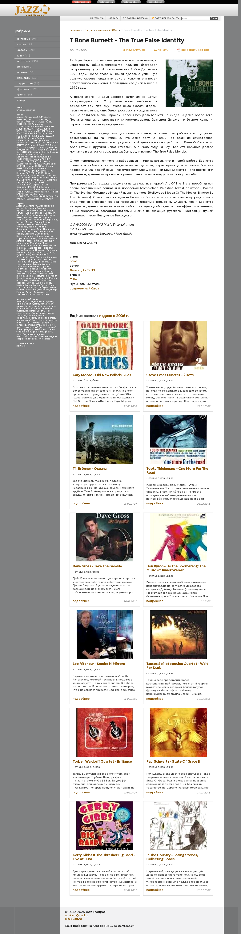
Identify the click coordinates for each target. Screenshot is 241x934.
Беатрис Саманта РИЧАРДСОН (31, 139)
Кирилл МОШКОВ (35, 154)
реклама (21, 346)
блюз (19, 110)
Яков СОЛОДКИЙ (43, 199)
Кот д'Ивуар (31, 287)
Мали (45, 243)
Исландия (21, 231)
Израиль (33, 227)
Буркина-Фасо (43, 283)
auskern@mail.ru (77, 915)
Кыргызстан (50, 238)
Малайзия (35, 243)
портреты (27, 61)
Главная (75, 30)
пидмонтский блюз (26, 320)
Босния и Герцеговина (38, 276)
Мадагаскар (41, 278)
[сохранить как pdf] (193, 50)
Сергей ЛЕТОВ (40, 185)
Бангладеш (36, 210)
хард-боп (21, 334)
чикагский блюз (25, 336)
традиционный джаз (34, 329)
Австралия (21, 206)
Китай (39, 236)
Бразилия (50, 213)
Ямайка (20, 276)
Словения (21, 259)
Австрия (33, 206)
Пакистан (52, 250)
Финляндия (22, 269)
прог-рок (21, 322)
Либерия (43, 287)
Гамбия (20, 285)
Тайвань (20, 262)
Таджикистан (41, 292)
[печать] (161, 50)
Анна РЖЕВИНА (36, 133)
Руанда (20, 292)
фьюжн (48, 332)
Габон (29, 220)
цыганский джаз (37, 334)
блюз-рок (45, 306)
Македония (22, 243)
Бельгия (20, 213)
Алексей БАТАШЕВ (35, 122)
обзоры (26, 50)
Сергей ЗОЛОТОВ (26, 182)
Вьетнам (20, 220)
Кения (54, 276)
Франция (35, 269)
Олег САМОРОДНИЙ (45, 175)
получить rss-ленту (165, 18)
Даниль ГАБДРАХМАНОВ (44, 196)
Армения (41, 208)
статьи (25, 44)
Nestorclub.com (124, 926)
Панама (20, 252)
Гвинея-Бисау (40, 285)
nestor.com (81, 2)
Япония (45, 294)
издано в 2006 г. (107, 30)
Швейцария (36, 271)
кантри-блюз (48, 318)
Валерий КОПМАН (41, 140)
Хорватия (46, 269)
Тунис (53, 262)
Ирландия (48, 229)
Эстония (31, 273)
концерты (27, 77)
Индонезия (22, 229)
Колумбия (49, 236)
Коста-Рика (30, 238)
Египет (51, 285)
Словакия (52, 257)
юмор (21, 100)
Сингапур (40, 257)
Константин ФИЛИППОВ (29, 157)
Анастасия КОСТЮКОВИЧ (29, 125)
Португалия (48, 252)
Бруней (30, 283)
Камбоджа (42, 234)
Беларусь (48, 210)
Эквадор (21, 273)
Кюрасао (28, 278)
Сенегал (20, 257)
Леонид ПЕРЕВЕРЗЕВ (27, 161)
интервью (27, 39)
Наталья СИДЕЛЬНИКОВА (30, 173)
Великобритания (36, 215)
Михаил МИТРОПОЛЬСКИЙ (34, 167)
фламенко (38, 332)
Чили (26, 271)
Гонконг (20, 222)
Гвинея (28, 285)
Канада (31, 236)
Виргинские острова (39, 217)
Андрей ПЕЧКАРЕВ (38, 131)
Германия (52, 220)
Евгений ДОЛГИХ (42, 152)
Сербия (30, 257)
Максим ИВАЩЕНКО (35, 164)
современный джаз (27, 339)
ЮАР (51, 273)
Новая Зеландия (25, 250)
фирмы (24, 94)
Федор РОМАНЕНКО (45, 189)
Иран (39, 229)
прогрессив (47, 322)
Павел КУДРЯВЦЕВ (26, 180)
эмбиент (39, 336)
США (38, 259)
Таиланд (47, 259)
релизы (24, 66)
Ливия (52, 287)
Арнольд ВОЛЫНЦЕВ (39, 136)
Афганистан (22, 210)
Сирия (29, 292)
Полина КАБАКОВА (47, 180)
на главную (97, 18)
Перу (28, 252)
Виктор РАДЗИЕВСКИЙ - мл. (31, 142)
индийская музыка (34, 315)
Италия (42, 231)
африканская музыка (27, 304)
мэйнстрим (31, 311)
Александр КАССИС (27, 119)
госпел (42, 311)
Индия (42, 227)
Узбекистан (22, 266)
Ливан (28, 241)
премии (25, 72)
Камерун (21, 236)
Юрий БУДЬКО (24, 192)
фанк (28, 332)
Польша (36, 252)
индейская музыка (36, 313)
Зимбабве (21, 227)
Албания (34, 280)
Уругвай (44, 266)
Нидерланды (33, 248)
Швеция (48, 271)
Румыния (45, 255)
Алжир (19, 208)
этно (32, 110)
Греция (30, 222)
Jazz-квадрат (36, 14)
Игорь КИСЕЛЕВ (24, 199)
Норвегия (40, 250)
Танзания (21, 294)
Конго (19, 287)
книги (23, 55)
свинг (45, 325)
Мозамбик (31, 290)
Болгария (38, 213)
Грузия (38, 222)
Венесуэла (21, 217)
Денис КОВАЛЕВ (37, 147)
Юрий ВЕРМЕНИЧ (43, 192)
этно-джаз (44, 339)
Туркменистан (24, 264)
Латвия (20, 241)
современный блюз (33, 327)
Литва (36, 241)
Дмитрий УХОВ (44, 150)
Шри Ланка (22, 280)
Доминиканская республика (31, 224)
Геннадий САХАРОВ (38, 145)
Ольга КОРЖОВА (48, 177)
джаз (26, 110)
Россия (35, 255)
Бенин (29, 213)
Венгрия (50, 215)
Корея (19, 238)
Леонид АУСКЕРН (42, 159)
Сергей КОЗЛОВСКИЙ (30, 183)
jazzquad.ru (73, 918)
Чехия (19, 271)
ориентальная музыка (28, 318)
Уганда (46, 264)
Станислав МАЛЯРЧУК (28, 187)
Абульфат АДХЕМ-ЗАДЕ (37, 117)
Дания (46, 222)
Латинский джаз (31, 308)
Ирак (32, 229)
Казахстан (29, 234)
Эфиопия (42, 273)
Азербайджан (46, 206)
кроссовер (34, 322)
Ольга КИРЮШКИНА (27, 177)
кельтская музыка (47, 320)
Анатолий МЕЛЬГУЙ (43, 126)
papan (19, 117)
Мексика (32, 245)
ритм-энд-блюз (24, 325)
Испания (32, 231)
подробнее (81, 405)
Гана (36, 220)
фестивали (27, 89)
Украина (34, 266)
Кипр (19, 278)
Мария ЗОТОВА (35, 166)
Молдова (43, 245)
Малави (20, 290)
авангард (21, 301)
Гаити (43, 220)
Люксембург (47, 241)
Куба (40, 238)
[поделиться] (133, 50)
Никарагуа (48, 248)
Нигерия (20, 248)
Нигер (53, 290)
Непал (52, 245)
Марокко (21, 245)
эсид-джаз (51, 336)
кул (54, 306)
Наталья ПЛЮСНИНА (41, 171)
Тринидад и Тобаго (37, 262)
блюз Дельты (32, 306)
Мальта (53, 278)
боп (18, 308)
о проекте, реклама (135, 18)
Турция (37, 264)
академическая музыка (40, 301)
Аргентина (30, 208)
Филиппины (34, 294)
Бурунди (21, 215)
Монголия (43, 290)
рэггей (37, 325)
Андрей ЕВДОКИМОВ (28, 129)
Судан (31, 259)
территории (28, 83)
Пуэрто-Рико (23, 255)
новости (113, 18)
